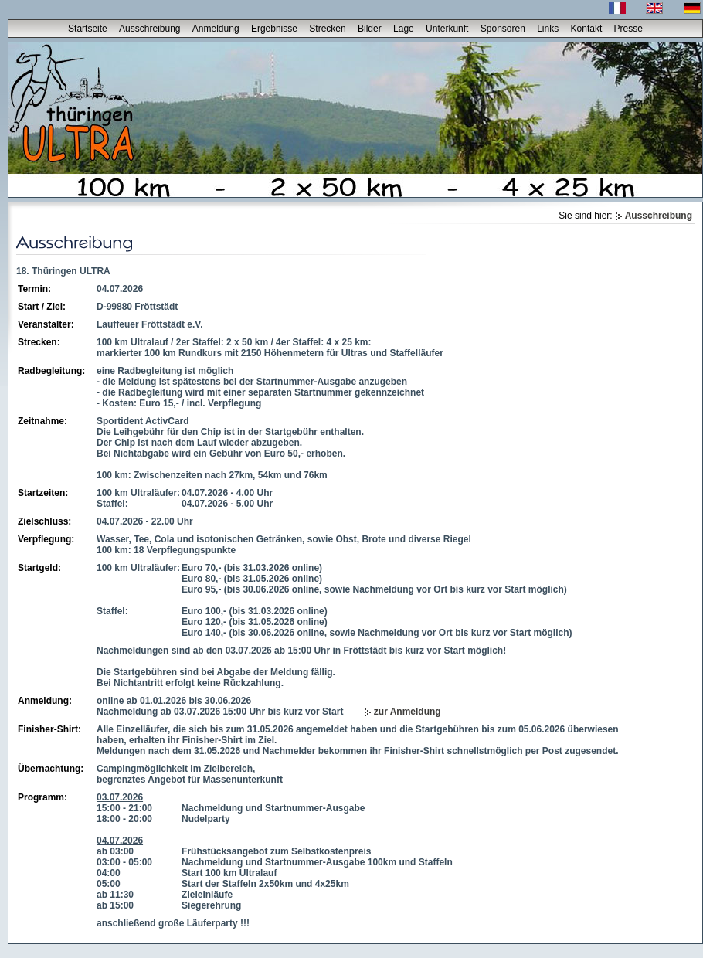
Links (548, 28)
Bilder (370, 28)
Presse (628, 28)
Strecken (327, 28)
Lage (403, 28)
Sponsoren (503, 28)
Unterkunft (447, 28)
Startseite (87, 28)
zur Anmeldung (407, 711)
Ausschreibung (149, 28)
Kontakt (587, 28)
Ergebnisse (274, 28)
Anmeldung (215, 28)
